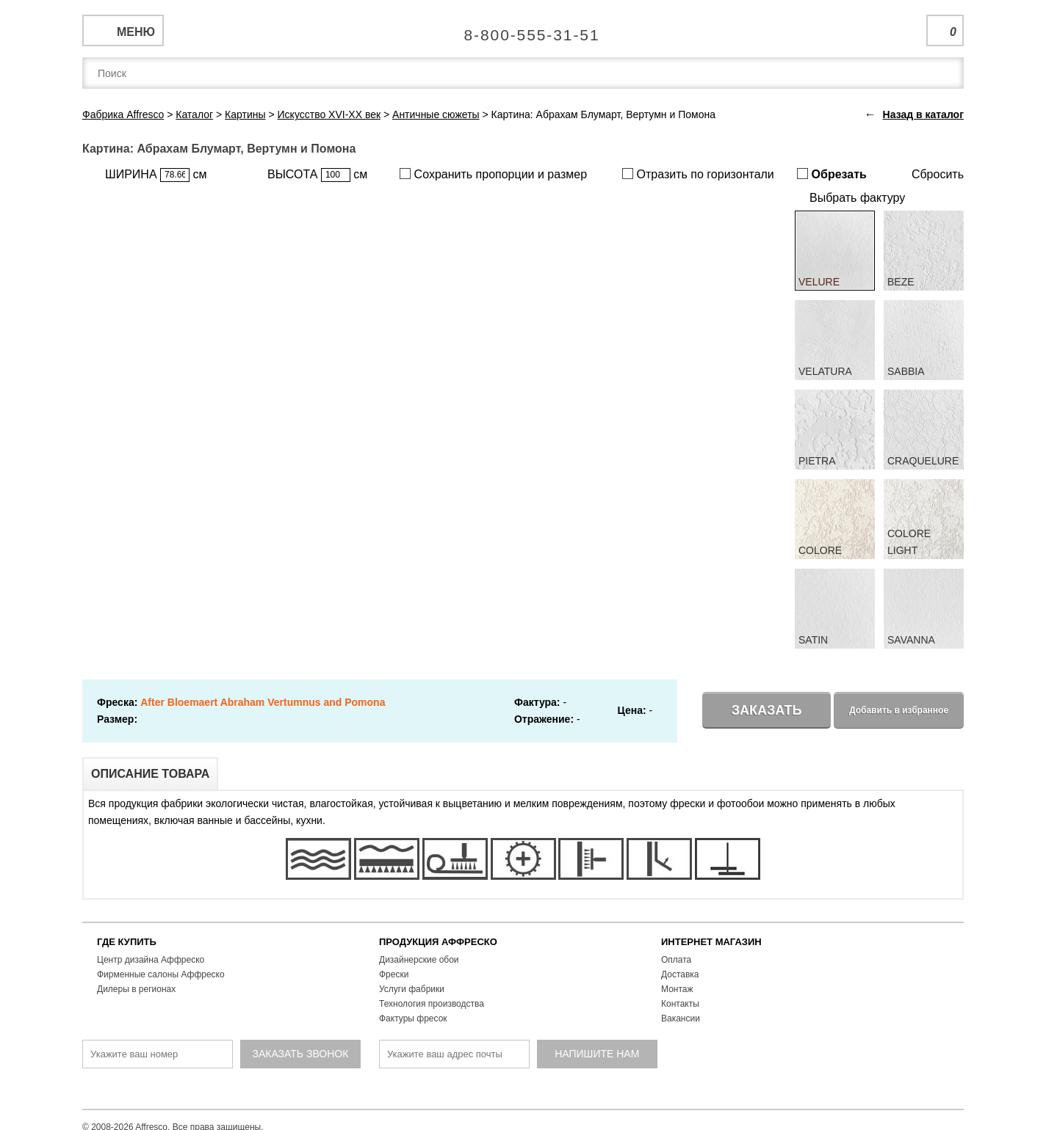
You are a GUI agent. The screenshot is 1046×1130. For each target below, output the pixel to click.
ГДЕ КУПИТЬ (126, 941)
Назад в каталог (923, 114)
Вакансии (680, 1018)
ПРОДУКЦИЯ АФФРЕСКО (438, 941)
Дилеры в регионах (136, 989)
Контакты (680, 1004)
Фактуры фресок (413, 1018)
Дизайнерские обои (419, 960)
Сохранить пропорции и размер (493, 174)
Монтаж (677, 989)
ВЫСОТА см (317, 175)
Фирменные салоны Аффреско (161, 974)
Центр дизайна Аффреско (150, 960)
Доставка (680, 974)
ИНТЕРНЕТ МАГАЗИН (711, 941)
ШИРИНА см (155, 175)
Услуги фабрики (411, 989)
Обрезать (832, 174)
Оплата (676, 960)
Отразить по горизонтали (698, 174)
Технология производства (431, 1004)
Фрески (393, 974)
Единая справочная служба (523, 29)
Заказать (767, 710)
